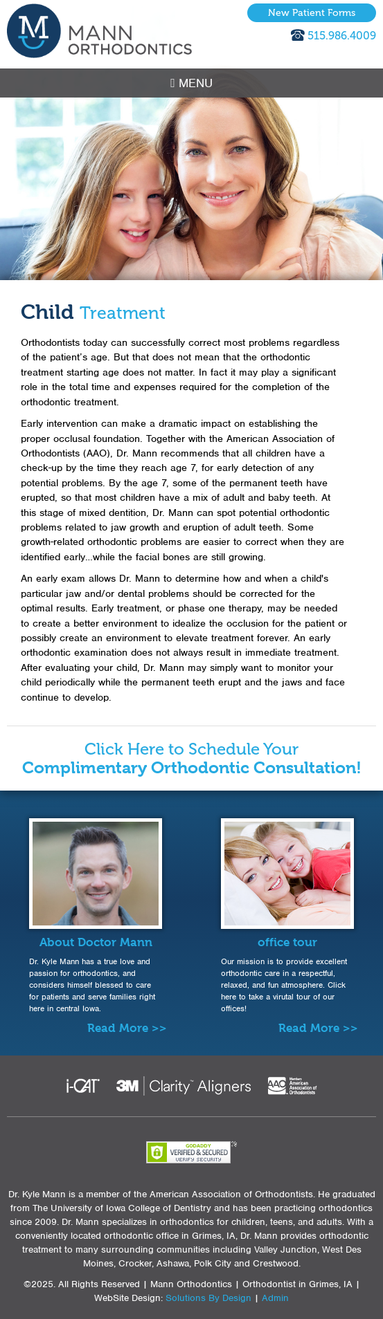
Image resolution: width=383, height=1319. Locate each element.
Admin (275, 1298)
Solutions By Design (208, 1298)
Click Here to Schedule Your (192, 758)
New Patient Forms (311, 13)
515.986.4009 (342, 35)
